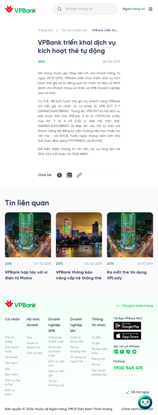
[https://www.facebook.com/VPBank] (122, 352)
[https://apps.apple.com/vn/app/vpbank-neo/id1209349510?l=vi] (127, 336)
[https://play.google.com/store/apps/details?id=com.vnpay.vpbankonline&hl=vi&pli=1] (127, 326)
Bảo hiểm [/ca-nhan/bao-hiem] (11, 374)
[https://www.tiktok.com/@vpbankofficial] (128, 352)
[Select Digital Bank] (134, 9)
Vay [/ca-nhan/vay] (7, 368)
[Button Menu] (150, 9)
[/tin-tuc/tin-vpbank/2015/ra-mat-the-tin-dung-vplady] (130, 247)
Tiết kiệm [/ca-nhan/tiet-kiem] (11, 363)
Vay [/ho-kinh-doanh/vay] (29, 337)
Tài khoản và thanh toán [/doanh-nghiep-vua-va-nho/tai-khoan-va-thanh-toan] (54, 351)
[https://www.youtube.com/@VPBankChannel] (134, 352)
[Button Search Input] (59, 9)
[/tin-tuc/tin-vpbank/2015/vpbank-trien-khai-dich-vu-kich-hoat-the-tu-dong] (105, 30)
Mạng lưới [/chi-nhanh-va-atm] (98, 359)
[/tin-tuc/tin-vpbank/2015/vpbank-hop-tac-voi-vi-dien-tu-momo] (28, 247)
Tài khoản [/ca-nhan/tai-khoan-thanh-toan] (11, 357)
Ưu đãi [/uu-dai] (96, 337)
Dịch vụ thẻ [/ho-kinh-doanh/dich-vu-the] (34, 353)
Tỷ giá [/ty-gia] (96, 343)
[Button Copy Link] (79, 175)
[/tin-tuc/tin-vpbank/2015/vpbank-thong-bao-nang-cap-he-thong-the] (79, 247)
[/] (21, 9)
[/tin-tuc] (74, 30)
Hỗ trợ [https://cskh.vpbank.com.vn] (96, 364)
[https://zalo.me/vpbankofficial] (116, 352)
